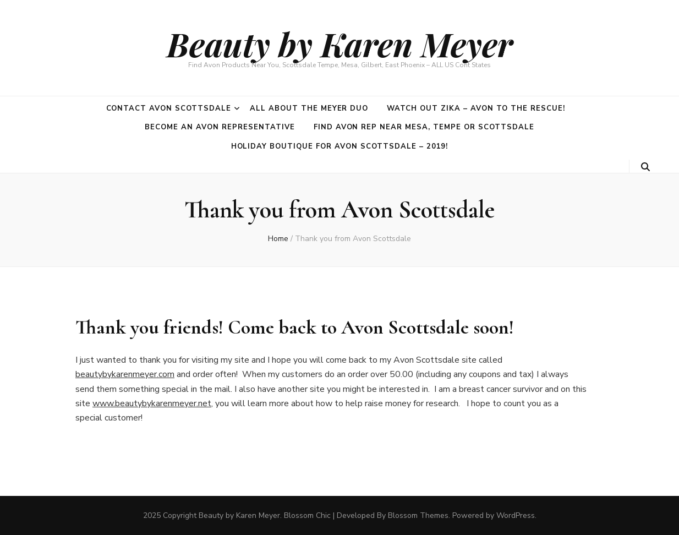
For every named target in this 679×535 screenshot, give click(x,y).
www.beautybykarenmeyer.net (151, 403)
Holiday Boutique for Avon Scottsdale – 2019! (339, 146)
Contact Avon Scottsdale (168, 108)
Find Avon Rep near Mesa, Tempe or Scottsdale (424, 127)
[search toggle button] (645, 167)
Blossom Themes (418, 515)
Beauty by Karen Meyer (340, 43)
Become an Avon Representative (219, 127)
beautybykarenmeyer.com (124, 374)
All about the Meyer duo (309, 108)
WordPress (515, 515)
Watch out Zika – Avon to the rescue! (476, 108)
